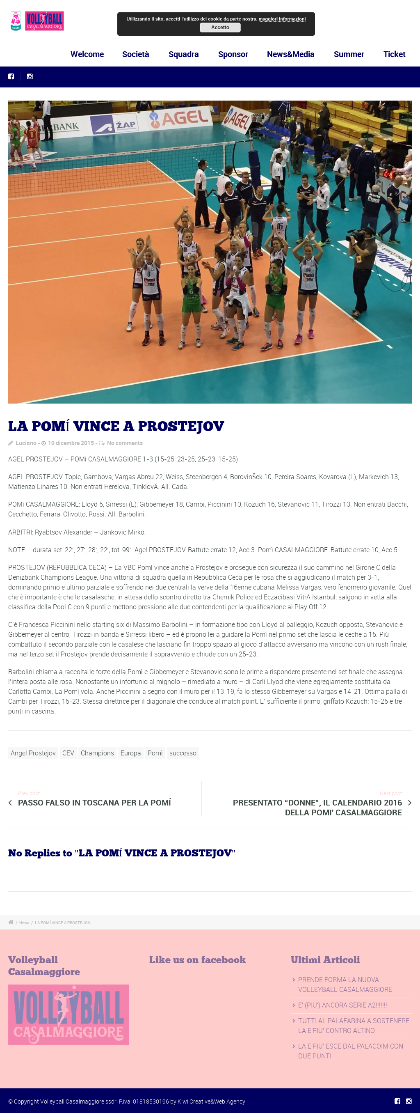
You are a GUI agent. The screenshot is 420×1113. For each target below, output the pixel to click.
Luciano (26, 443)
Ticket (394, 54)
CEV (68, 752)
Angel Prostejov (33, 752)
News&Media (291, 54)
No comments (125, 443)
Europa (131, 752)
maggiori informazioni (282, 18)
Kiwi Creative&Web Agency (211, 1101)
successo (182, 752)
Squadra (187, 54)
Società (144, 54)
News (24, 922)
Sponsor (234, 54)
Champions (97, 752)
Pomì (155, 752)
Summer (349, 54)
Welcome (102, 54)
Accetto (220, 27)
